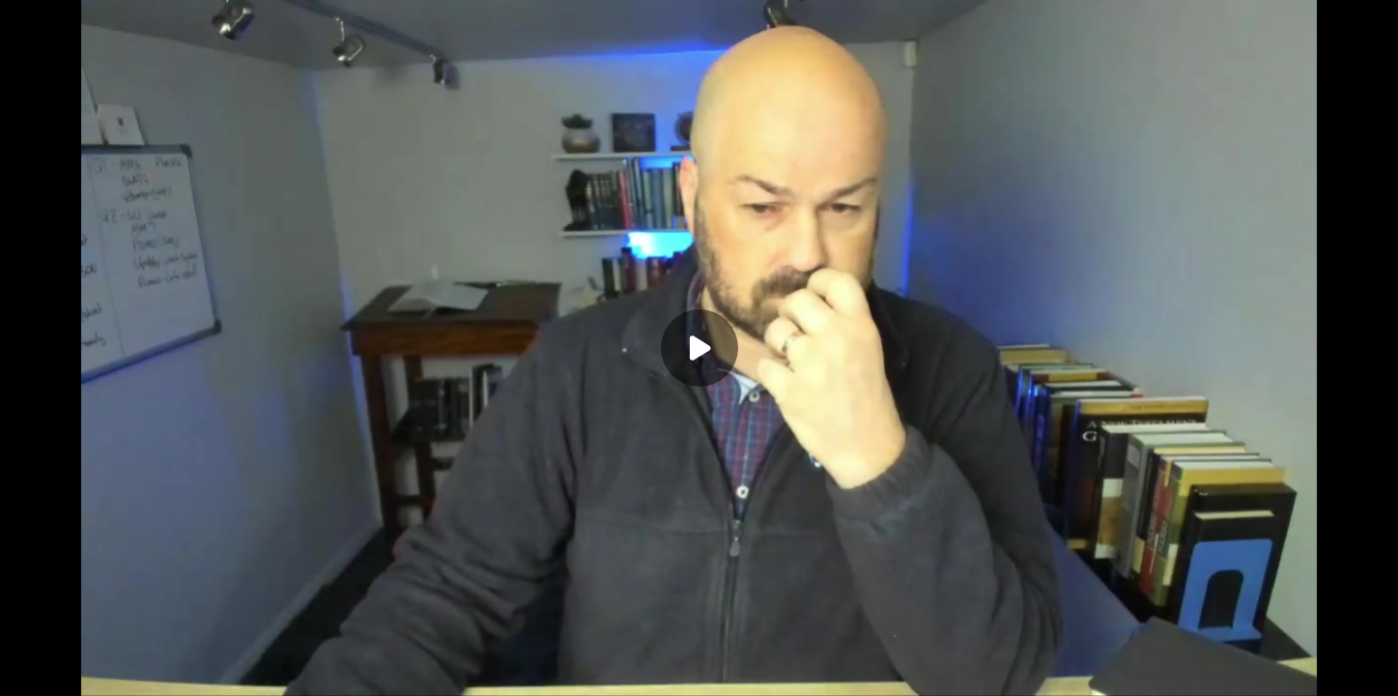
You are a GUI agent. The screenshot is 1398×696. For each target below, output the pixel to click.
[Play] (699, 348)
